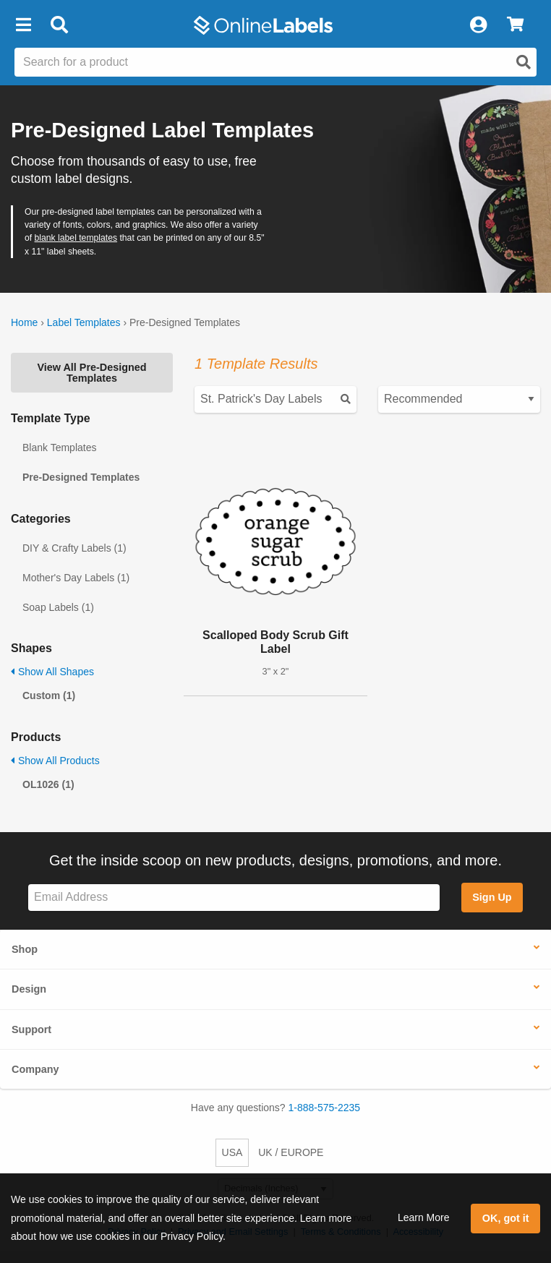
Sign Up (491, 897)
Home (24, 322)
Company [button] (35, 1069)
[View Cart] (515, 25)
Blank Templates (59, 447)
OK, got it (505, 1218)
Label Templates (84, 322)
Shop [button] (25, 949)
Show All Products (55, 760)
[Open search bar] (58, 25)
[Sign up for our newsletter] (234, 897)
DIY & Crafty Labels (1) (74, 548)
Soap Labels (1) (58, 607)
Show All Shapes (52, 671)
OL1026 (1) (48, 784)
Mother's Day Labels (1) (75, 577)
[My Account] (478, 25)
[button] (23, 25)
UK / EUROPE (290, 1152)
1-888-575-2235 (325, 1107)
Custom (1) (48, 695)
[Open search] (524, 62)
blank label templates (76, 238)
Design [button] (29, 989)
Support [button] (31, 1029)
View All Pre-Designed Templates (91, 372)
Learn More (424, 1217)
